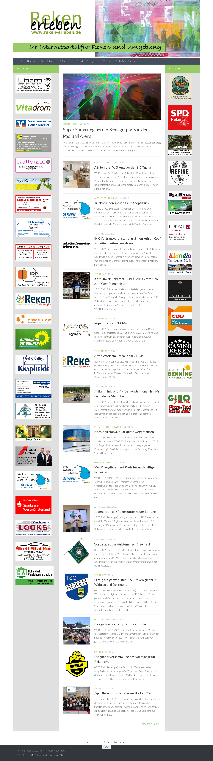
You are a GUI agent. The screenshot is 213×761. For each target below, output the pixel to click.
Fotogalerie (93, 61)
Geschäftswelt (48, 61)
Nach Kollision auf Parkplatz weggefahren (124, 432)
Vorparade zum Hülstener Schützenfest (122, 544)
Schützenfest (66, 61)
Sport (80, 61)
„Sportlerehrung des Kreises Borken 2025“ (124, 693)
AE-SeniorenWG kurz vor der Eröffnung (122, 167)
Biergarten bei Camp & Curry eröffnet (121, 624)
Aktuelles (32, 61)
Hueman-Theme (59, 755)
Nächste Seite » (151, 723)
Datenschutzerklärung (114, 741)
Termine (107, 61)
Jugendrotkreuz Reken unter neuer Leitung (125, 511)
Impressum (92, 741)
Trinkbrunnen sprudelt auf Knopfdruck (121, 203)
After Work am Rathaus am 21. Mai (119, 356)
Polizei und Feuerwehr (127, 61)
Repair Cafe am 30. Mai (111, 323)
